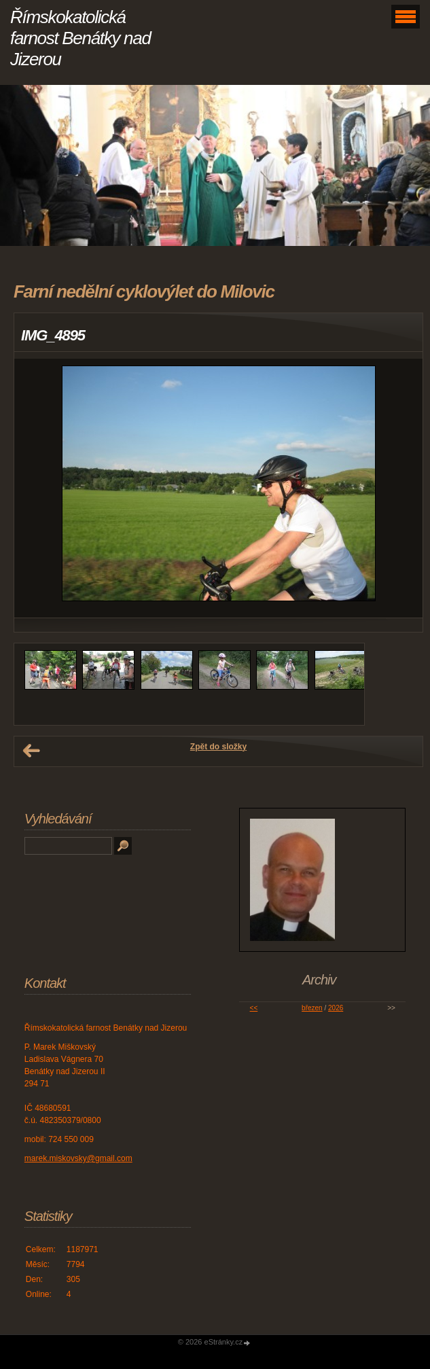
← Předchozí (31, 751)
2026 (335, 1008)
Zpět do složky (218, 746)
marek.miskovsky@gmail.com (78, 1158)
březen (312, 1008)
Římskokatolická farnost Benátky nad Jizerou (80, 38)
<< (254, 1008)
